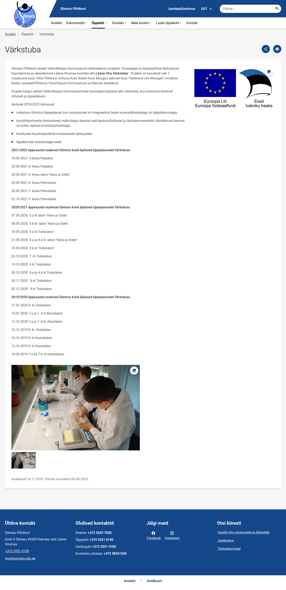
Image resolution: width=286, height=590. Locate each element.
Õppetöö (100, 23)
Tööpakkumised (228, 549)
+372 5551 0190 (17, 551)
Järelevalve (225, 540)
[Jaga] (266, 49)
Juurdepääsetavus (181, 9)
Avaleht (56, 23)
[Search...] (277, 8)
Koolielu (119, 23)
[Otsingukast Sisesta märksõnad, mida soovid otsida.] (250, 9)
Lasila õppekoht (169, 23)
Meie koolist (141, 23)
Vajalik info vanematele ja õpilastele (243, 532)
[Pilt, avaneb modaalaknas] (233, 88)
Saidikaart (154, 581)
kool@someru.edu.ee (20, 558)
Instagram (172, 535)
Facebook (154, 535)
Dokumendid (77, 23)
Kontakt (192, 23)
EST (206, 9)
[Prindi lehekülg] (277, 49)
